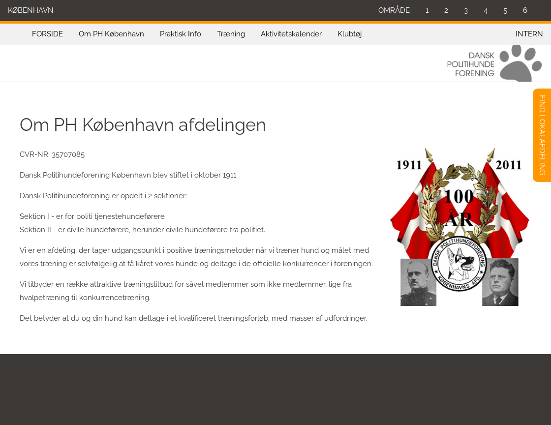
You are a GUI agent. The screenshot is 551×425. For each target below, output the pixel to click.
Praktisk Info (180, 34)
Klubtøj (349, 34)
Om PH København (111, 34)
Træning (231, 34)
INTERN (529, 34)
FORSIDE (47, 34)
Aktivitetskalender (291, 34)
